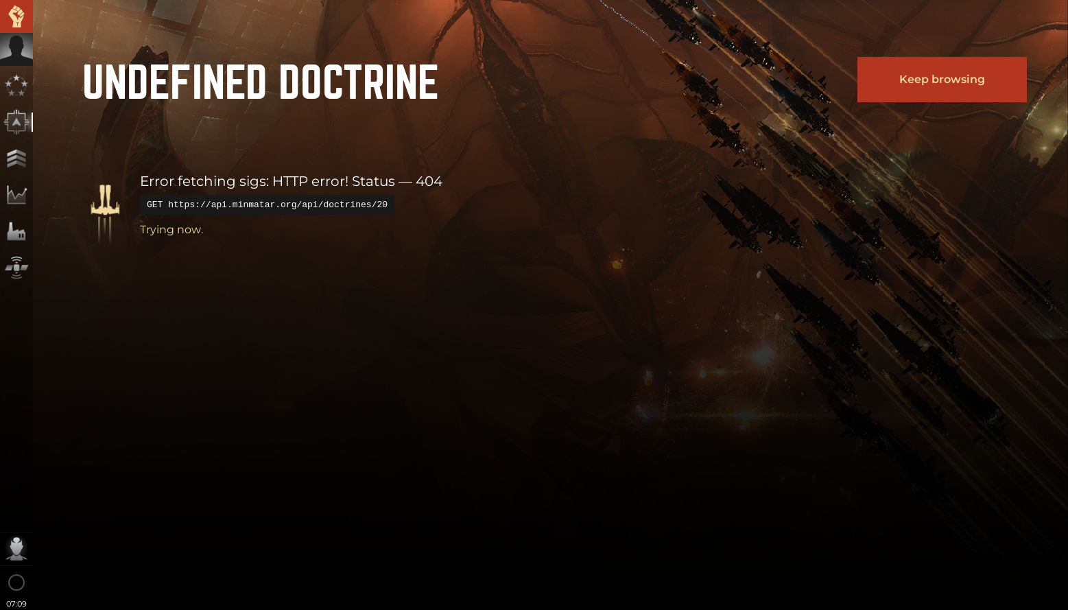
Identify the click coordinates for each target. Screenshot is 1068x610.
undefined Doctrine (260, 79)
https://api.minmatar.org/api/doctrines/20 (278, 204)
